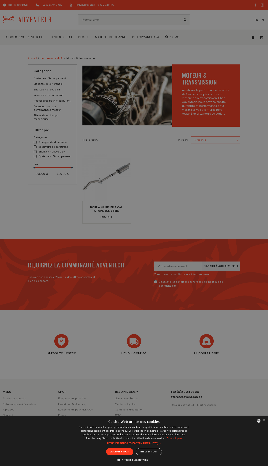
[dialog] (134, 233)
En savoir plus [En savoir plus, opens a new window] (174, 438)
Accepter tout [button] (119, 451)
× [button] (263, 420)
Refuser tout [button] (148, 451)
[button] (133, 443)
